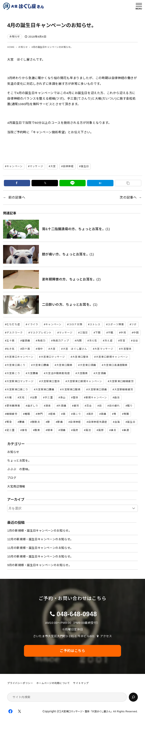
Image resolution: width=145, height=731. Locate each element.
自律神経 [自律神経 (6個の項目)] (75, 422)
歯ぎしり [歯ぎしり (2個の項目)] (32, 405)
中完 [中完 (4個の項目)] (123, 332)
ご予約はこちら (72, 651)
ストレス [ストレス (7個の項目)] (95, 324)
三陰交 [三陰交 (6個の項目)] (84, 332)
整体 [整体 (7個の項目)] (75, 397)
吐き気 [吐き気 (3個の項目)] (11, 348)
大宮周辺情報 (16, 486)
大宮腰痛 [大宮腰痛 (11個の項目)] (32, 373)
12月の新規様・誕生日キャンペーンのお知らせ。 (40, 539)
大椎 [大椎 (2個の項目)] (9, 397)
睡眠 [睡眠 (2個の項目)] (27, 414)
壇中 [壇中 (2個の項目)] (40, 348)
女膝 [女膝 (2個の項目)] (34, 397)
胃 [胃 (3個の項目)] (115, 414)
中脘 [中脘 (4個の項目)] (136, 332)
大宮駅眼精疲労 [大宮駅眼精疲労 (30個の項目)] (123, 389)
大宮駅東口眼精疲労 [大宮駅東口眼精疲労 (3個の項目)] (121, 381)
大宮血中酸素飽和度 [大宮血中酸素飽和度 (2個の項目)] (57, 373)
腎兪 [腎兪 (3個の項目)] (9, 422)
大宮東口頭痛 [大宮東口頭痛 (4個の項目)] (88, 365)
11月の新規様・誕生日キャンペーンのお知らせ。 (40, 547)
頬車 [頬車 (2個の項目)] (50, 430)
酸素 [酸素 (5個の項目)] (37, 430)
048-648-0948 (77, 613)
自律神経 (68, 166)
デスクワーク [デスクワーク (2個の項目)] (15, 332)
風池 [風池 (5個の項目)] (88, 430)
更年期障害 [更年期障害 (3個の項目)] (13, 405)
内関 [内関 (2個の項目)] (79, 340)
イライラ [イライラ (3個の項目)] (32, 324)
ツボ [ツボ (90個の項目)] (134, 324)
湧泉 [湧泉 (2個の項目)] (48, 405)
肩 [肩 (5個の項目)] (64, 414)
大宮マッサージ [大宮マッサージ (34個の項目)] (103, 348)
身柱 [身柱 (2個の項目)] (24, 430)
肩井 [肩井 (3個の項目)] (91, 414)
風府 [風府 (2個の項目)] (75, 430)
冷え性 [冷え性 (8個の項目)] (93, 340)
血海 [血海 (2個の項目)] (117, 422)
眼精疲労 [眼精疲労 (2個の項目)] (12, 414)
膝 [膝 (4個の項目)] (48, 422)
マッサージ (36, 166)
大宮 (53, 166)
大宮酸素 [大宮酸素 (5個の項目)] (82, 373)
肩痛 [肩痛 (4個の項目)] (103, 414)
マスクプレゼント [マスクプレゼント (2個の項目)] (41, 332)
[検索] (133, 697)
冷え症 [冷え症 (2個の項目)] (108, 340)
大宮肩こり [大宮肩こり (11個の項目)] (13, 373)
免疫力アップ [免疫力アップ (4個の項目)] (61, 340)
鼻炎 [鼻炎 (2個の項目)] (113, 430)
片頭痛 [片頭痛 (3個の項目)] (62, 405)
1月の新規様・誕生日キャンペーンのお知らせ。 (39, 530)
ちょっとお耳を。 (19, 460)
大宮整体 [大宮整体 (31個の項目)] (126, 348)
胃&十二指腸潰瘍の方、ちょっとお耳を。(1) (76, 229)
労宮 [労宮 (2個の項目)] (122, 340)
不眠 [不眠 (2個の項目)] (110, 332)
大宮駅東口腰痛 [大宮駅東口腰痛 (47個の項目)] (44, 389)
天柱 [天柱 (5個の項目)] (22, 397)
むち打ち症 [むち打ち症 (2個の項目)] (13, 324)
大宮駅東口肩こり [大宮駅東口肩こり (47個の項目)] (17, 389)
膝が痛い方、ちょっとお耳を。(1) (68, 254)
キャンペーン (15, 166)
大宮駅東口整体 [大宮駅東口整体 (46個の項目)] (50, 381)
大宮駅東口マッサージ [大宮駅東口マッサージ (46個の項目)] (20, 381)
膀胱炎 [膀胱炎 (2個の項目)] (36, 422)
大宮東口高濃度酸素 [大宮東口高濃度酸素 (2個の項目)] (115, 365)
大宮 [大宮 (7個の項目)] (53, 348)
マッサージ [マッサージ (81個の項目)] (65, 332)
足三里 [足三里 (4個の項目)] (11, 430)
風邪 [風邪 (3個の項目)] (101, 430)
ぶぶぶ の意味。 (19, 469)
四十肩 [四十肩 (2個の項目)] (26, 348)
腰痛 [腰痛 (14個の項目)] (22, 422)
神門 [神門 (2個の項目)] (40, 414)
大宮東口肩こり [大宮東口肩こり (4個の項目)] (16, 365)
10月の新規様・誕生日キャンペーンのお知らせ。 (40, 556)
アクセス (106, 636)
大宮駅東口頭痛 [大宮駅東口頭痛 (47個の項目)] (97, 389)
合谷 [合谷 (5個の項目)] (135, 340)
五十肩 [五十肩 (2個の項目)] (11, 340)
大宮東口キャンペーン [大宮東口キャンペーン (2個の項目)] (20, 356)
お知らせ (14, 36)
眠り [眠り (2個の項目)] (130, 405)
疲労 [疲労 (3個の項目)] (76, 405)
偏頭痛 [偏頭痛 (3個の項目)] (26, 340)
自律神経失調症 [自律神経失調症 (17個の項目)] (97, 422)
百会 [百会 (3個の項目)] (89, 405)
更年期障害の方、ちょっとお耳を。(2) (71, 279)
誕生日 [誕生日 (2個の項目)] (131, 422)
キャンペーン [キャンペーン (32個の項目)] (53, 324)
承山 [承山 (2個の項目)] (63, 397)
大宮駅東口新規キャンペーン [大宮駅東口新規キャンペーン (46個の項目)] (84, 381)
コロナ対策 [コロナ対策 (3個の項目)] (75, 324)
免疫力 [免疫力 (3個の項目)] (41, 340)
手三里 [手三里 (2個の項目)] (49, 397)
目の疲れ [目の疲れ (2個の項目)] (114, 405)
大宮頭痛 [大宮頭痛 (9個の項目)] (100, 373)
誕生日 (85, 166)
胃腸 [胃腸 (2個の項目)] (126, 414)
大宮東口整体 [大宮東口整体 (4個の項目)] (80, 356)
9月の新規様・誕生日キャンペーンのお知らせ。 (39, 565)
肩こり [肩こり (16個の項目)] (77, 414)
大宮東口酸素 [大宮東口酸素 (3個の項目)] (64, 365)
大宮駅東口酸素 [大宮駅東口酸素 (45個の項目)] (71, 389)
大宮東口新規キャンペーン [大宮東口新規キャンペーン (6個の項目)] (112, 356)
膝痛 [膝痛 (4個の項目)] (60, 422)
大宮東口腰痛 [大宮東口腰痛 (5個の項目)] (41, 365)
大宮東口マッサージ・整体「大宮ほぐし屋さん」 (87, 711)
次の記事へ (128, 197)
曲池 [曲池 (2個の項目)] (117, 397)
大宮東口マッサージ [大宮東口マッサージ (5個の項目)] (53, 356)
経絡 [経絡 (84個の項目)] (53, 414)
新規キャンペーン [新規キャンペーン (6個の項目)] (96, 397)
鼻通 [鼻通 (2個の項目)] (126, 430)
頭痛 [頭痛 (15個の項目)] (63, 430)
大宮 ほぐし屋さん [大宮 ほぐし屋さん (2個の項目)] (75, 348)
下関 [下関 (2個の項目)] (98, 332)
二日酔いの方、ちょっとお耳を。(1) (69, 304)
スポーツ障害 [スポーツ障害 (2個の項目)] (116, 324)
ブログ (11, 477)
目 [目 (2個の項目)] (100, 405)
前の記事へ (16, 197)
